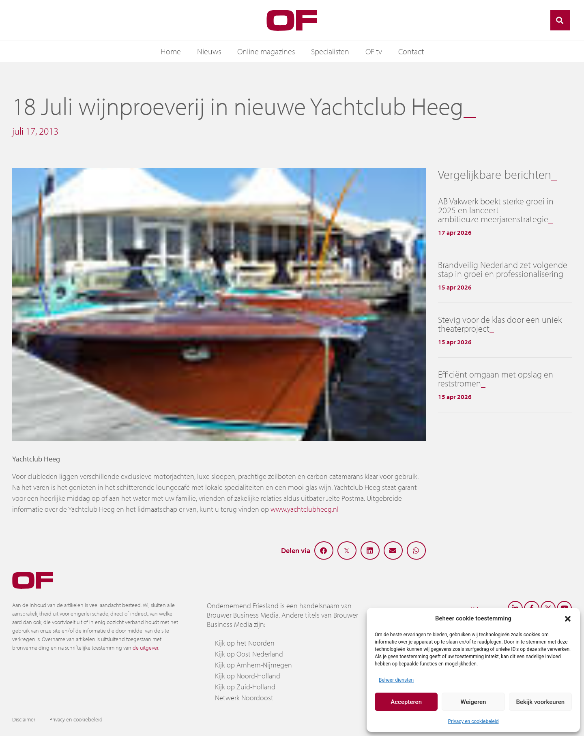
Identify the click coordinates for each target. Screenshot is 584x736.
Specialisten (330, 51)
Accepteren (406, 702)
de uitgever (145, 647)
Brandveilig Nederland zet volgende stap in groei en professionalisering (502, 269)
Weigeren (473, 702)
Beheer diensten (396, 680)
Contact (411, 51)
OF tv (373, 51)
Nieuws (209, 51)
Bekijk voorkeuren (540, 702)
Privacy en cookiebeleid (473, 721)
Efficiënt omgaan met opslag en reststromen (495, 379)
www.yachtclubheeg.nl (305, 509)
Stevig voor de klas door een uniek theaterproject (500, 324)
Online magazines (266, 51)
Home (171, 51)
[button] (568, 618)
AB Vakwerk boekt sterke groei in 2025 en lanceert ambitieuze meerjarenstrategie (496, 210)
